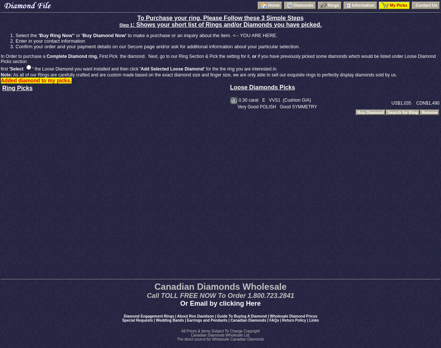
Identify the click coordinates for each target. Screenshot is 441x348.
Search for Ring (402, 112)
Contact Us (426, 5)
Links (314, 320)
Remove (430, 112)
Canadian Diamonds (248, 320)
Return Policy (294, 320)
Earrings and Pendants (207, 320)
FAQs (274, 320)
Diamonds (300, 5)
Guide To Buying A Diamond (242, 316)
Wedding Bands (170, 320)
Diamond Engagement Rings (149, 316)
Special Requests (137, 320)
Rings (330, 5)
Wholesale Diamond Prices (293, 316)
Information (360, 5)
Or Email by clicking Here (220, 303)
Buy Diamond (370, 112)
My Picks (394, 5)
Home (270, 5)
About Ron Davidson (195, 316)
